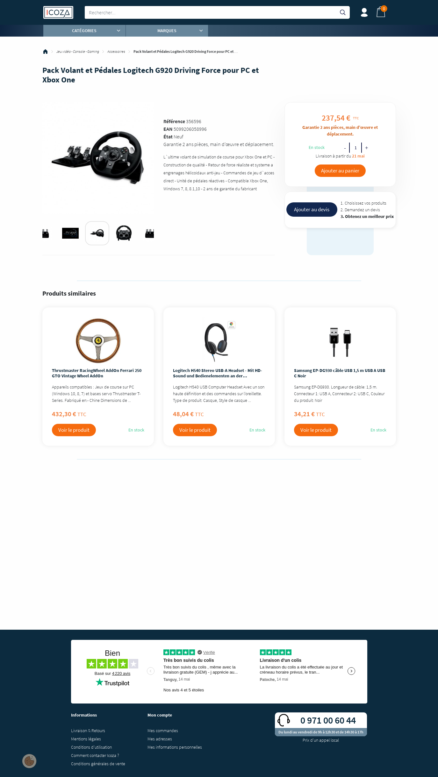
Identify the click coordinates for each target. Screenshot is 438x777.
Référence (174, 121)
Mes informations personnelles (174, 747)
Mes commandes (162, 730)
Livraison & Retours (88, 730)
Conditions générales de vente (98, 763)
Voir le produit (74, 429)
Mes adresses (159, 739)
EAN (168, 129)
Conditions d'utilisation (91, 747)
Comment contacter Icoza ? (95, 755)
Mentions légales (86, 739)
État (168, 136)
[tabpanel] (97, 233)
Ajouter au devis (311, 209)
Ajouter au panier (340, 170)
